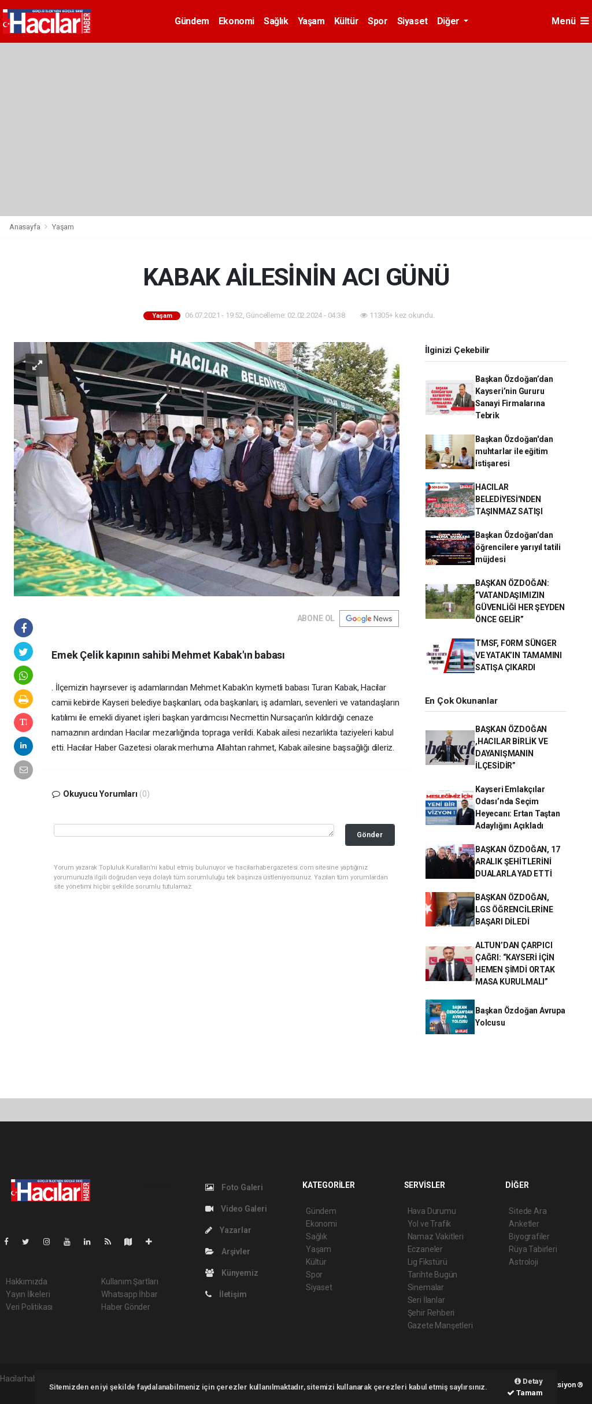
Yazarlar (228, 1230)
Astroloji (523, 1261)
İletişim (225, 1294)
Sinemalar (426, 1287)
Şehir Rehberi (431, 1312)
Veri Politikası (29, 1307)
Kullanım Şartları (129, 1281)
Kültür (346, 21)
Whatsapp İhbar (129, 1294)
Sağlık (276, 21)
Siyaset (412, 21)
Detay (529, 1381)
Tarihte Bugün (433, 1274)
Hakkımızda (26, 1281)
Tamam (525, 1392)
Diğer (449, 21)
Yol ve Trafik (430, 1223)
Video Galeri (236, 1208)
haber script (21, 1390)
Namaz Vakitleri (436, 1236)
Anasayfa (25, 226)
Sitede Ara (527, 1211)
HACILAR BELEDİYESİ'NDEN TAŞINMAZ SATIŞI (509, 499)
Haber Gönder (125, 1307)
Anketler (524, 1223)
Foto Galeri (234, 1187)
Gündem (192, 21)
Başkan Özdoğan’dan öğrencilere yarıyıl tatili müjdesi (518, 547)
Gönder (370, 834)
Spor (377, 21)
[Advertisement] (296, 129)
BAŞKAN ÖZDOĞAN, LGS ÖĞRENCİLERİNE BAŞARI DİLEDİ (514, 909)
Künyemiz (231, 1272)
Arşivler (227, 1251)
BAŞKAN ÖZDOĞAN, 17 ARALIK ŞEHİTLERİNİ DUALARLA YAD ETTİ (517, 861)
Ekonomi (236, 21)
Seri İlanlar (426, 1300)
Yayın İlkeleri (28, 1294)
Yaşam (311, 21)
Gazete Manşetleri (440, 1325)
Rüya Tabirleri (533, 1249)
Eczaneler (425, 1249)
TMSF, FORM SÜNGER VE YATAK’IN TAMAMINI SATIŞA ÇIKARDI (518, 655)
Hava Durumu (432, 1211)
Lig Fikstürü (427, 1261)
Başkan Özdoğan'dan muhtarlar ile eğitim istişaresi (514, 451)
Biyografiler (529, 1236)
